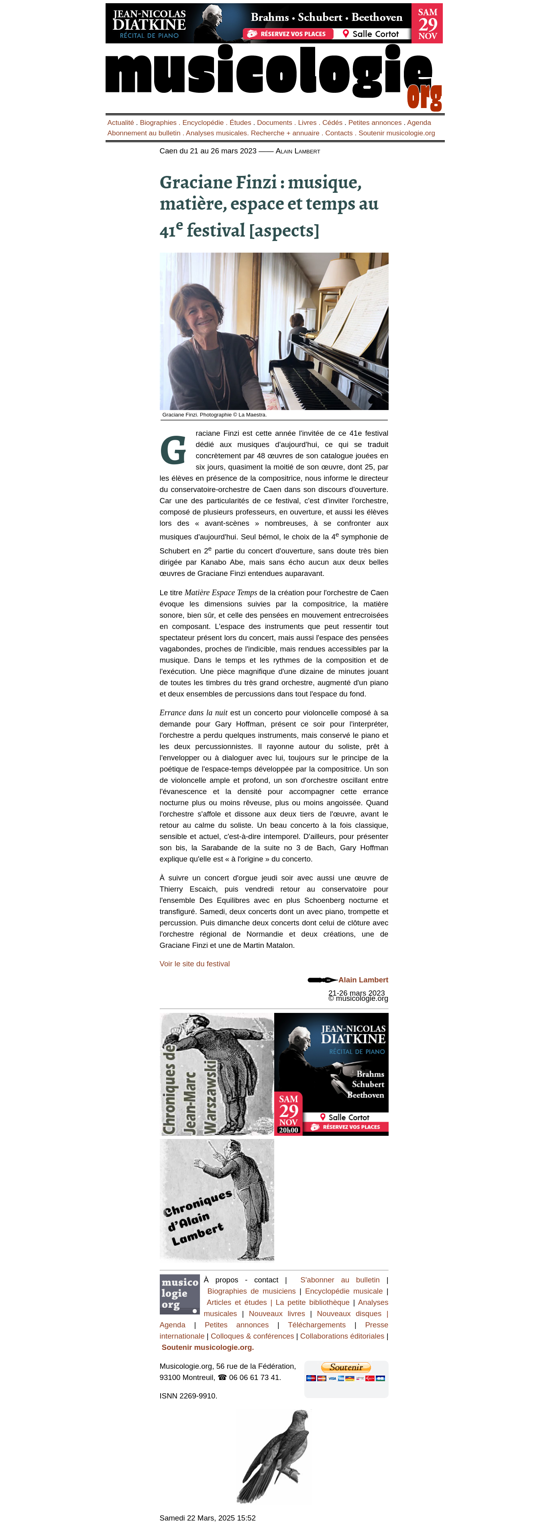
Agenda (419, 122)
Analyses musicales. (218, 133)
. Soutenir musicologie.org (394, 133)
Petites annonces (375, 122)
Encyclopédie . (206, 122)
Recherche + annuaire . (288, 133)
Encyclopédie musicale (344, 1291)
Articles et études (237, 1302)
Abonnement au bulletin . (147, 133)
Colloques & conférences (251, 1336)
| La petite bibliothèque (310, 1302)
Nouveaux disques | (353, 1313)
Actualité (121, 122)
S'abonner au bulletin (340, 1280)
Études (240, 122)
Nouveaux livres (279, 1313)
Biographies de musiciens (253, 1291)
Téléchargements (317, 1325)
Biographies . (161, 122)
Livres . (310, 122)
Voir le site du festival (195, 963)
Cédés (332, 122)
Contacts (338, 133)
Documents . (277, 122)
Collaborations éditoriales (341, 1336)
